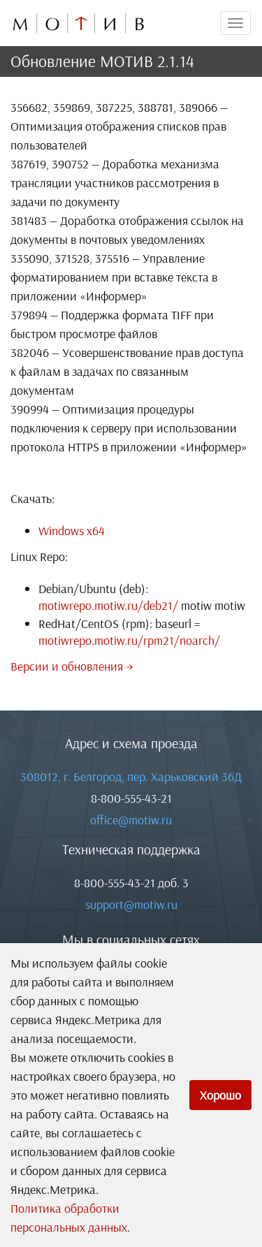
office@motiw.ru (131, 820)
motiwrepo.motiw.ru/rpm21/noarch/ (129, 640)
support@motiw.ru (131, 904)
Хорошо (220, 1095)
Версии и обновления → (71, 666)
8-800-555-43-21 (131, 798)
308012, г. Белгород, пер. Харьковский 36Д (131, 776)
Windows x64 (71, 531)
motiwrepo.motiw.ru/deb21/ (108, 605)
